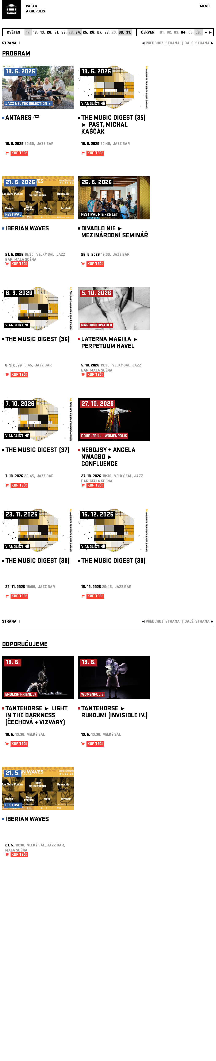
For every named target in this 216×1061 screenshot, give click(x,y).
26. (92, 32)
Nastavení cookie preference (19, 1003)
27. (99, 32)
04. (183, 32)
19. (42, 32)
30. (121, 32)
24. (78, 32)
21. (56, 32)
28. (107, 32)
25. (85, 32)
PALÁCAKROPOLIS (35, 9)
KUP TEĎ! (19, 153)
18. (35, 32)
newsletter (187, 954)
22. (64, 32)
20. (49, 32)
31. (128, 32)
